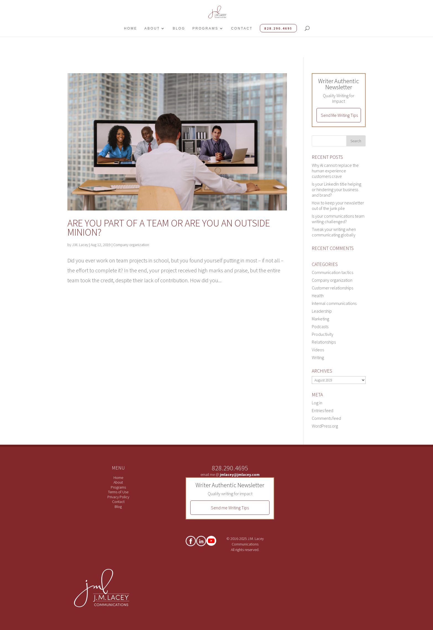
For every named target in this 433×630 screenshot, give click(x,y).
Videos (318, 349)
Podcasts (320, 326)
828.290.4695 (278, 28)
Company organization (131, 244)
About (152, 28)
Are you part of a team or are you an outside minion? (168, 227)
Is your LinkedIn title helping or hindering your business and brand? (336, 189)
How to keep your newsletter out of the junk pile (338, 205)
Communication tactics (332, 272)
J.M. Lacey (80, 244)
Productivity (322, 334)
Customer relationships (332, 288)
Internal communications (334, 303)
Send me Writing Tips (230, 507)
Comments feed (326, 418)
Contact (242, 28)
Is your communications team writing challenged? (338, 218)
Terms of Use (118, 491)
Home (130, 28)
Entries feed (322, 410)
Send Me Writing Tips (339, 115)
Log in (317, 402)
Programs (205, 28)
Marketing (320, 318)
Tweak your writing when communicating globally (334, 232)
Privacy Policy (118, 496)
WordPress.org (325, 426)
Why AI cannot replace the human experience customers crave (335, 170)
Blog (179, 28)
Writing (318, 357)
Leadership (322, 311)
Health (318, 295)
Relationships (324, 342)
